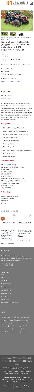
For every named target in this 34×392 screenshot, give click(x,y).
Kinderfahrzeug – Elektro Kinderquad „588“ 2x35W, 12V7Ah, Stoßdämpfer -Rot (25, 233)
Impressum (4, 280)
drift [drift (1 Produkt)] (28, 317)
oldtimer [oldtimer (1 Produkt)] (4, 329)
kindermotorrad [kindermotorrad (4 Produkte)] (15, 323)
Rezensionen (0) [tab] (6, 99)
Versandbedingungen (24, 64)
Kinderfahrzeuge (13, 38)
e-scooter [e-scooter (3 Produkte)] (4, 320)
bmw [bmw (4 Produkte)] (18, 317)
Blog (17, 367)
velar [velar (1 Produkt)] (27, 331)
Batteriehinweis (6, 290)
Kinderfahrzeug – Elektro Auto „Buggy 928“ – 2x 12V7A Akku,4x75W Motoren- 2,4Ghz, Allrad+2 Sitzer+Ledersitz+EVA (8, 234)
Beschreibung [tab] (5, 91)
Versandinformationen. (22, 381)
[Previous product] (6, 55)
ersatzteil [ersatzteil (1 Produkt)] (11, 320)
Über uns (6, 367)
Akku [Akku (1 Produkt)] (9, 317)
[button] (2, 3)
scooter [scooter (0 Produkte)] (11, 331)
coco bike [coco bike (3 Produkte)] (23, 317)
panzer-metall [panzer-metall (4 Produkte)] (16, 329)
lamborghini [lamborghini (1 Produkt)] (5, 326)
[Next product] (3, 55)
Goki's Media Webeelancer (21, 373)
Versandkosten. (17, 388)
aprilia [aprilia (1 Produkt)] (13, 317)
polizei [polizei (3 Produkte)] (23, 329)
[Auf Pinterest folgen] (12, 264)
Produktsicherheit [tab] (7, 95)
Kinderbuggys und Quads (13, 81)
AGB (2, 277)
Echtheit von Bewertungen (9, 302)
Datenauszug (5, 296)
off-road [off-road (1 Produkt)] (24, 326)
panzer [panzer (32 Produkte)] (9, 329)
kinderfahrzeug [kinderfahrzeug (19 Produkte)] (6, 323)
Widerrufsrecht (6, 283)
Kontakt (12, 367)
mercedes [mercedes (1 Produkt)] (12, 326)
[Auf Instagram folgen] (6, 264)
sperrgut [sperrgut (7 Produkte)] (17, 331)
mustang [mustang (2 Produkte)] (18, 326)
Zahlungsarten (26, 367)
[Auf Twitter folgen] (9, 264)
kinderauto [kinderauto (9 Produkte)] (18, 320)
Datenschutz (5, 287)
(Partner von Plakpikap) (24, 371)
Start (3, 38)
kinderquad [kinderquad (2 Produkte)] (24, 323)
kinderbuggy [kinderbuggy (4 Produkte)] (25, 320)
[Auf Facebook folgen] (3, 264)
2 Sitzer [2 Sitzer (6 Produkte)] (4, 317)
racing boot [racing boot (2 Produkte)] (5, 331)
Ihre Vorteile (5, 299)
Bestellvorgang (6, 293)
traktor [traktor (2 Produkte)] (23, 331)
